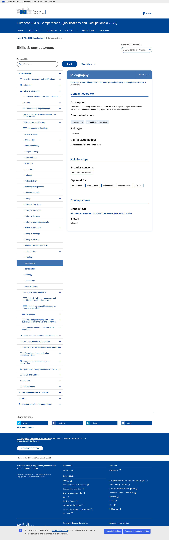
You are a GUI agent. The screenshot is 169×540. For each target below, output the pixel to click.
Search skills (22, 59)
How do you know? (46, 1)
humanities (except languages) (111, 82)
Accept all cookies (113, 531)
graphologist (77, 185)
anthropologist (92, 185)
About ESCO (34, 30)
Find (69, 64)
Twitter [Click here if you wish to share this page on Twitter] (25, 423)
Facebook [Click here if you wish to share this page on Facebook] (61, 423)
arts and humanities (89, 82)
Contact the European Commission (75, 523)
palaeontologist (124, 185)
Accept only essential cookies (137, 531)
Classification (52, 30)
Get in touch (104, 30)
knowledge (75, 82)
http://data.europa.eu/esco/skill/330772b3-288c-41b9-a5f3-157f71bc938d (101, 213)
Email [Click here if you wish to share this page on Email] (129, 423)
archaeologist (108, 185)
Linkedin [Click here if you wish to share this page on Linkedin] (95, 423)
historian (138, 185)
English (147, 13)
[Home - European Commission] (33, 11)
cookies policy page (60, 530)
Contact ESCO (68, 470)
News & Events (88, 30)
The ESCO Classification (33, 38)
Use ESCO (69, 30)
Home (20, 30)
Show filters (87, 64)
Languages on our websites (119, 523)
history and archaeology (135, 82)
